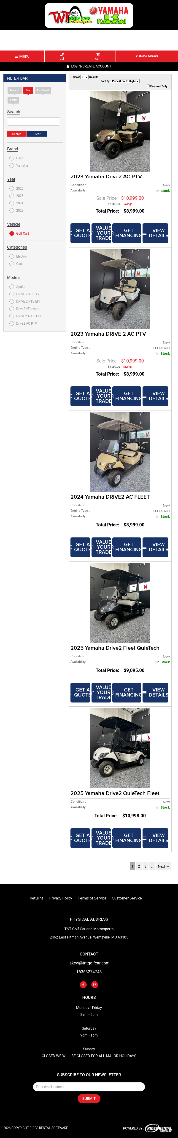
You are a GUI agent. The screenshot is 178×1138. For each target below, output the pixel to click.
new (28, 90)
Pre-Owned (43, 90)
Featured (14, 90)
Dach (16, 158)
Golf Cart (19, 233)
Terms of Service (92, 898)
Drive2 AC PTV (23, 323)
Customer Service (127, 898)
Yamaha (18, 165)
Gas (15, 263)
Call (62, 56)
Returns (36, 898)
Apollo (17, 286)
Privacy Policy (60, 898)
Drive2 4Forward (24, 308)
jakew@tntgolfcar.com (88, 963)
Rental (13, 100)
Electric (18, 256)
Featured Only (157, 86)
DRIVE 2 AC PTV (24, 294)
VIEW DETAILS (155, 233)
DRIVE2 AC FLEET (25, 316)
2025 (16, 196)
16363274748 (89, 972)
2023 (16, 210)
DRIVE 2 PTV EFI (24, 301)
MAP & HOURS (147, 56)
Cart (97, 56)
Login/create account (89, 66)
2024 (16, 203)
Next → (163, 866)
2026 (16, 188)
